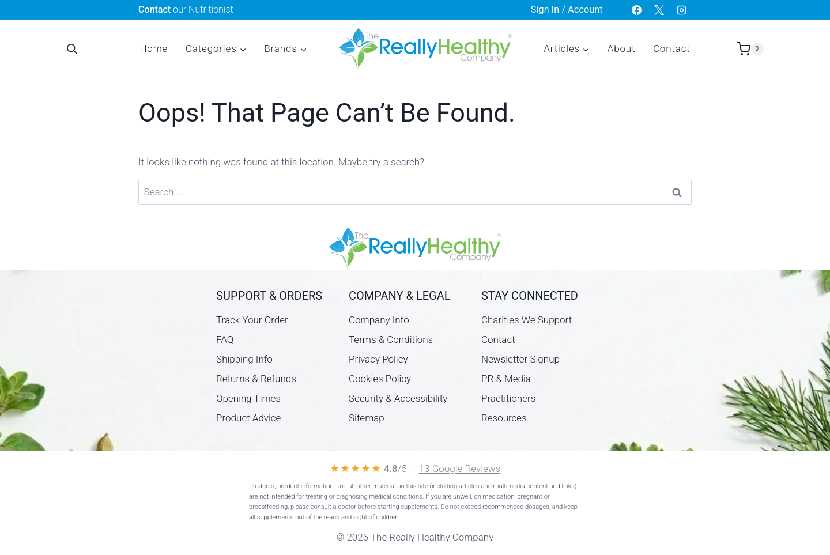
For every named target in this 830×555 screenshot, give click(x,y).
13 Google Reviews (460, 468)
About (622, 48)
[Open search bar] (72, 49)
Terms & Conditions (391, 339)
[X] (659, 10)
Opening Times (248, 398)
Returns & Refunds (256, 378)
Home (153, 48)
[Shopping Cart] (750, 49)
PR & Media (506, 378)
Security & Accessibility (398, 398)
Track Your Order (252, 320)
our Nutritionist (185, 9)
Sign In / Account (567, 9)
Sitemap (366, 418)
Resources (504, 418)
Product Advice (248, 418)
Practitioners (508, 398)
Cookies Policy (380, 378)
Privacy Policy (378, 359)
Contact (672, 48)
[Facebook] (637, 10)
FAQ (224, 339)
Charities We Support (526, 320)
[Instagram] (682, 10)
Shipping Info (244, 359)
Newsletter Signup (520, 359)
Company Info (379, 320)
